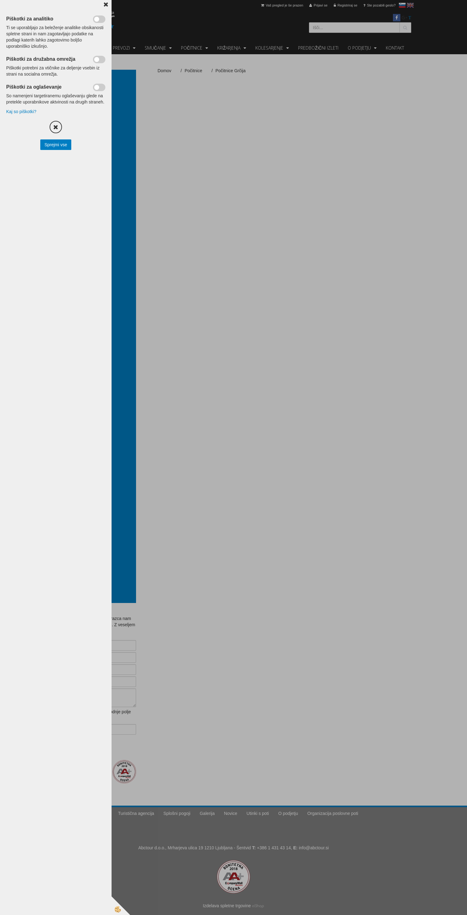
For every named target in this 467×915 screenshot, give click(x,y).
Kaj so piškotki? (21, 111)
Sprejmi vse (55, 144)
